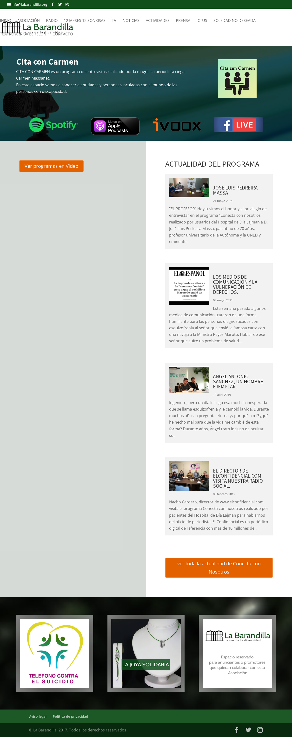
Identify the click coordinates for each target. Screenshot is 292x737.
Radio (52, 21)
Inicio (5, 21)
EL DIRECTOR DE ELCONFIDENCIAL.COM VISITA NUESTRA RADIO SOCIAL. (238, 478)
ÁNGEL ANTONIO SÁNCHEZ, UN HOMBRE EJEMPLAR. (238, 381)
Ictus (202, 21)
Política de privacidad (70, 716)
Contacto (63, 34)
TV (114, 21)
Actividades (158, 21)
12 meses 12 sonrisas (85, 21)
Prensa (183, 21)
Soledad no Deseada (234, 21)
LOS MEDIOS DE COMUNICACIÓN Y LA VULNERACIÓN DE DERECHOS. (235, 284)
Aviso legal (37, 716)
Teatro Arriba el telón (23, 34)
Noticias (131, 21)
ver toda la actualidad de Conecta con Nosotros (219, 567)
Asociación (28, 21)
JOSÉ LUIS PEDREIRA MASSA (235, 190)
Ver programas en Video (51, 166)
